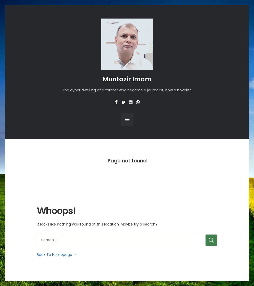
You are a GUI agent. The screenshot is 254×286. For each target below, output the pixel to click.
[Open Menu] (127, 119)
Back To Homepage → (57, 254)
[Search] (211, 240)
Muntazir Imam (127, 79)
